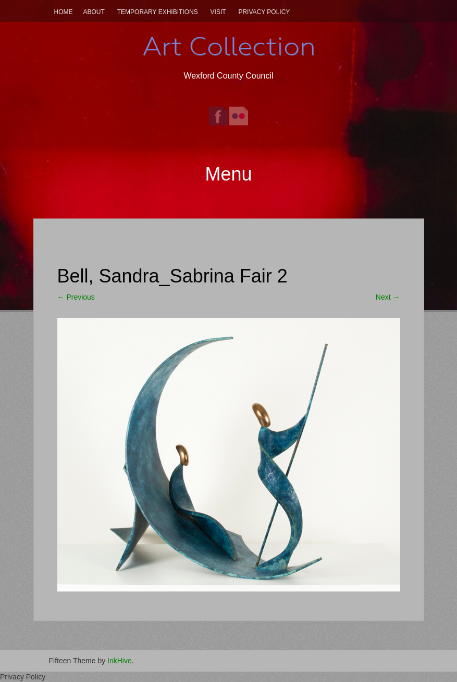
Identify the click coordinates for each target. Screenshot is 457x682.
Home (63, 12)
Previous (76, 297)
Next (388, 297)
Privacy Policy (264, 12)
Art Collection (228, 46)
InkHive (119, 661)
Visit (218, 12)
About (94, 12)
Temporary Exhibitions (157, 12)
